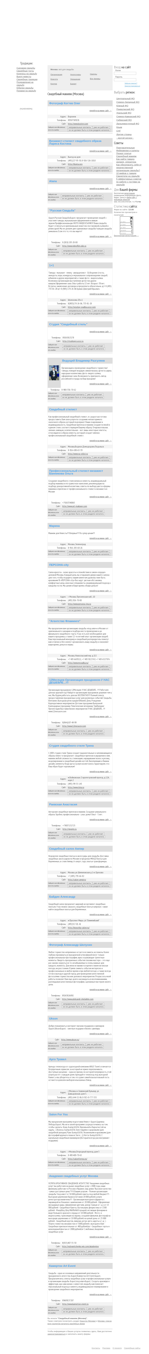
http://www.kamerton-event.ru (75, 1303)
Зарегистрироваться (132, 86)
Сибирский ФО (124, 120)
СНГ (118, 130)
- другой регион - (125, 138)
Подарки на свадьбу (26, 91)
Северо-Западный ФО (127, 102)
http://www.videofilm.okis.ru (74, 245)
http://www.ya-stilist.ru (78, 453)
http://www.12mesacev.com (74, 725)
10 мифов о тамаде (126, 173)
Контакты (96, 1348)
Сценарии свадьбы (26, 68)
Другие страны (124, 134)
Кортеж (54, 84)
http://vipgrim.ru (70, 829)
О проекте (117, 1348)
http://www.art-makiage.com (74, 506)
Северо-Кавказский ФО (128, 116)
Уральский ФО (123, 113)
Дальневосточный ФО (127, 123)
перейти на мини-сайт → (101, 110)
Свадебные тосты (25, 71)
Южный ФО (122, 105)
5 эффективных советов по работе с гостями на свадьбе (128, 182)
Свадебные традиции (27, 79)
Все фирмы (95, 79)
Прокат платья (123, 153)
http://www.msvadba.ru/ (78, 662)
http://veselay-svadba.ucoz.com (82, 306)
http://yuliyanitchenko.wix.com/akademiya (80, 1246)
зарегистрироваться (57, 1334)
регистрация (129, 193)
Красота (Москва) (88, 1321)
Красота (54, 79)
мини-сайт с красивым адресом (125, 198)
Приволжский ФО (125, 109)
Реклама (106, 1348)
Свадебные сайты (132, 1348)
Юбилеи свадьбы (25, 88)
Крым (119, 127)
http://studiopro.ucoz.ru (73, 341)
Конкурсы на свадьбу (27, 74)
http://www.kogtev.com (78, 123)
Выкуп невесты (24, 76)
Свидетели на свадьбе (128, 176)
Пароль (118, 77)
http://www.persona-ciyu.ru (79, 603)
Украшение (75, 79)
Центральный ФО (125, 98)
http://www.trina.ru (76, 787)
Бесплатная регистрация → (126, 235)
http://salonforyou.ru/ (77, 1158)
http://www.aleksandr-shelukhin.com (77, 999)
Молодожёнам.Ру (17, 29)
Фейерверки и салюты (127, 150)
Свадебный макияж (126, 156)
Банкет (73, 84)
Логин (118, 70)
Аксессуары (75, 74)
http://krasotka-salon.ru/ (79, 927)
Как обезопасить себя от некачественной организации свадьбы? (129, 167)
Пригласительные (125, 147)
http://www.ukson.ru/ (70, 1039)
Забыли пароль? (131, 83)
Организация (56, 74)
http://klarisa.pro (75, 164)
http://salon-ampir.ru (77, 879)
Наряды (93, 74)
